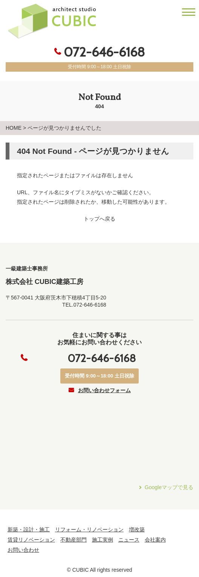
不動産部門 (73, 540)
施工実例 (102, 540)
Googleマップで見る (169, 487)
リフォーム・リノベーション (89, 529)
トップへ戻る (99, 219)
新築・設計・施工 (29, 529)
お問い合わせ (23, 550)
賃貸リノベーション (31, 540)
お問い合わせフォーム (104, 390)
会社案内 (155, 540)
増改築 (137, 529)
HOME (13, 128)
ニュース (128, 540)
